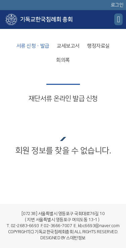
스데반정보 (76, 238)
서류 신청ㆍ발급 (32, 46)
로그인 (117, 5)
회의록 (63, 60)
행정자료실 (98, 46)
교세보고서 (68, 46)
